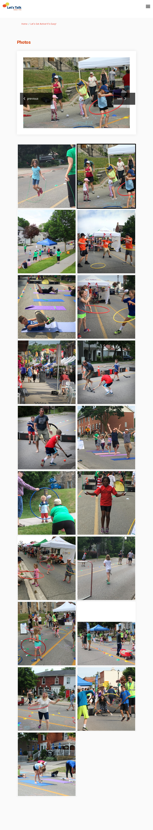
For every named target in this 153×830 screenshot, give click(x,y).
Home (24, 24)
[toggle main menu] (148, 6)
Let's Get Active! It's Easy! (43, 24)
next (119, 98)
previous (32, 98)
